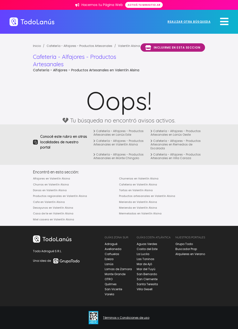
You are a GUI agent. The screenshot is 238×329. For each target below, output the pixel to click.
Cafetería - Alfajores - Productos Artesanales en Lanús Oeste (176, 133)
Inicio (37, 46)
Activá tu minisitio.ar (144, 5)
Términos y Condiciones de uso (126, 318)
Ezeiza (109, 259)
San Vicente (113, 289)
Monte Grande (115, 274)
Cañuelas (112, 254)
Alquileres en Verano (190, 254)
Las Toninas (145, 259)
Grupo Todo (184, 244)
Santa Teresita (147, 284)
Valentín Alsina (129, 46)
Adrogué (111, 244)
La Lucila (143, 254)
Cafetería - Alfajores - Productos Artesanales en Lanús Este (118, 133)
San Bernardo (147, 274)
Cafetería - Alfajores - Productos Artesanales (79, 46)
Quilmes (111, 284)
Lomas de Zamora (118, 269)
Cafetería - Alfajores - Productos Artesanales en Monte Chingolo (118, 156)
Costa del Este (147, 249)
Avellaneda (113, 249)
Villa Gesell (144, 289)
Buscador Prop (186, 249)
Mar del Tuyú (146, 269)
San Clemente (147, 279)
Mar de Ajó (144, 264)
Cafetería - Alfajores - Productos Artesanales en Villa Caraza (176, 156)
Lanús (109, 264)
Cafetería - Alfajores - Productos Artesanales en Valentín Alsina (118, 143)
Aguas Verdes (147, 244)
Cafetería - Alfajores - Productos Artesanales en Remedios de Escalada (176, 144)
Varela (109, 294)
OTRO (109, 279)
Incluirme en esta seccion (172, 47)
